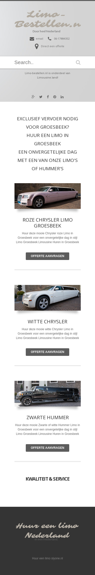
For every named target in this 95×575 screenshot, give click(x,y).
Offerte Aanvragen (47, 256)
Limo (67, 329)
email (39, 38)
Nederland (47, 535)
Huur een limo (47, 526)
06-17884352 (61, 38)
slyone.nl (57, 558)
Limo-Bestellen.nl (50, 19)
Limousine (45, 338)
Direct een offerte (52, 46)
